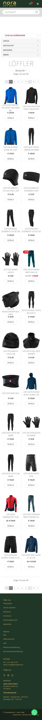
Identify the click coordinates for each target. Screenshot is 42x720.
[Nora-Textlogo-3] (9, 2)
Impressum (17, 715)
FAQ (4, 635)
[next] (38, 82)
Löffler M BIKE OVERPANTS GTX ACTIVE (10, 230)
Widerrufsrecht (8, 639)
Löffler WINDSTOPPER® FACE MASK (10, 311)
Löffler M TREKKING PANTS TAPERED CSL (31, 515)
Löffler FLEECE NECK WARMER (31, 352)
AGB (4, 643)
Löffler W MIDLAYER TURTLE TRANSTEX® (31, 107)
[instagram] (8, 675)
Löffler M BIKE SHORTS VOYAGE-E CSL (10, 556)
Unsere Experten (9, 608)
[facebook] (4, 675)
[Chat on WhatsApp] (34, 712)
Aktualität (20, 71)
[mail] (12, 675)
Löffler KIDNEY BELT (10, 393)
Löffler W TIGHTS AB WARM (11, 475)
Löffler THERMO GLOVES (11, 271)
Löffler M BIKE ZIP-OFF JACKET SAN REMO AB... (11, 107)
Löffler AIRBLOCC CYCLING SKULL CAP (11, 189)
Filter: (22, 35)
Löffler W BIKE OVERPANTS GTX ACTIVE (31, 230)
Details (10, 118)
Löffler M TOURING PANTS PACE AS (31, 271)
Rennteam (7, 612)
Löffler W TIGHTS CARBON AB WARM (31, 148)
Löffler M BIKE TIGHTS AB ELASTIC (31, 311)
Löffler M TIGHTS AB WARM (10, 434)
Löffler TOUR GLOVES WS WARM (31, 434)
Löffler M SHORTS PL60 (31, 475)
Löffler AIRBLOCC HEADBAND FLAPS (31, 189)
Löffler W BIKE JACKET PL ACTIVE (31, 556)
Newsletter (7, 624)
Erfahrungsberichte (10, 620)
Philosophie (7, 603)
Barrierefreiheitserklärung (13, 652)
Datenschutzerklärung (11, 647)
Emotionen (7, 616)
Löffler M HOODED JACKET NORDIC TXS (31, 393)
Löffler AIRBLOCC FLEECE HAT (10, 352)
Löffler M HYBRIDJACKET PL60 (11, 515)
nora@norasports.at (15, 665)
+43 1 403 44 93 (12, 662)
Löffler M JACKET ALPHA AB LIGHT (10, 148)
